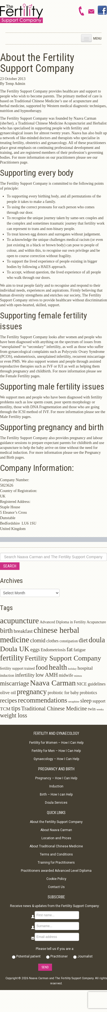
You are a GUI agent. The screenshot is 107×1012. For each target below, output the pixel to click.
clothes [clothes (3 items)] (52, 641)
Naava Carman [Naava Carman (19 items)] (53, 683)
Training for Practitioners (56, 862)
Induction (56, 786)
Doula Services (56, 803)
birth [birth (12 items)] (6, 630)
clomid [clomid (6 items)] (38, 640)
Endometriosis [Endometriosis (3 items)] (53, 649)
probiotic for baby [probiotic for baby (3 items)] (63, 692)
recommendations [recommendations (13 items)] (42, 700)
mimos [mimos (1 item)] (78, 675)
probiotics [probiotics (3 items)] (88, 692)
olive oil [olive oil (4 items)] (8, 692)
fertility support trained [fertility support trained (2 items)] (17, 668)
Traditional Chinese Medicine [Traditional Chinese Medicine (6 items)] (54, 708)
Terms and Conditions (56, 854)
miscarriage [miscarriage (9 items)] (14, 683)
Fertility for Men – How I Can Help (56, 751)
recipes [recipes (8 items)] (8, 700)
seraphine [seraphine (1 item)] (73, 701)
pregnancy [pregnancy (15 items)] (32, 692)
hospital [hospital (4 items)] (85, 668)
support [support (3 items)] (98, 701)
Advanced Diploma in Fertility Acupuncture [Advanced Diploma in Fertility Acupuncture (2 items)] (73, 622)
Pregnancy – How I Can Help (56, 778)
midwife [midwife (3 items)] (66, 675)
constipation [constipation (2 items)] (69, 641)
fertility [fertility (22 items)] (12, 657)
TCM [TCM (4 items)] (5, 708)
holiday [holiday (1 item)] (72, 668)
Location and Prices (56, 838)
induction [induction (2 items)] (7, 675)
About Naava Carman (56, 830)
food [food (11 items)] (42, 667)
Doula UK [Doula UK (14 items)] (14, 649)
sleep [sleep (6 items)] (86, 701)
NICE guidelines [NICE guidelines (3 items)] (91, 684)
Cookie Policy (56, 879)
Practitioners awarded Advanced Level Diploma (56, 871)
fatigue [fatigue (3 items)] (80, 649)
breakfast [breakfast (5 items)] (23, 631)
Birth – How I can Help (56, 794)
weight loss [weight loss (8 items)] (13, 715)
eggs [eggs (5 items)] (35, 649)
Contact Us (56, 887)
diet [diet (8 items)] (83, 640)
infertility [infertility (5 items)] (25, 675)
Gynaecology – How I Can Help (56, 759)
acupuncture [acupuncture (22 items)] (19, 620)
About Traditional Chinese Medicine (56, 846)
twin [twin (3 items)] (91, 709)
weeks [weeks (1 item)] (100, 709)
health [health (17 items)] (58, 667)
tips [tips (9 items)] (15, 708)
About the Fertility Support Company (56, 822)
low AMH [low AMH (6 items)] (46, 675)
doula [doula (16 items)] (97, 640)
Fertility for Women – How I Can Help (56, 743)
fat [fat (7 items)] (70, 649)
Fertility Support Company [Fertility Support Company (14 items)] (63, 658)
